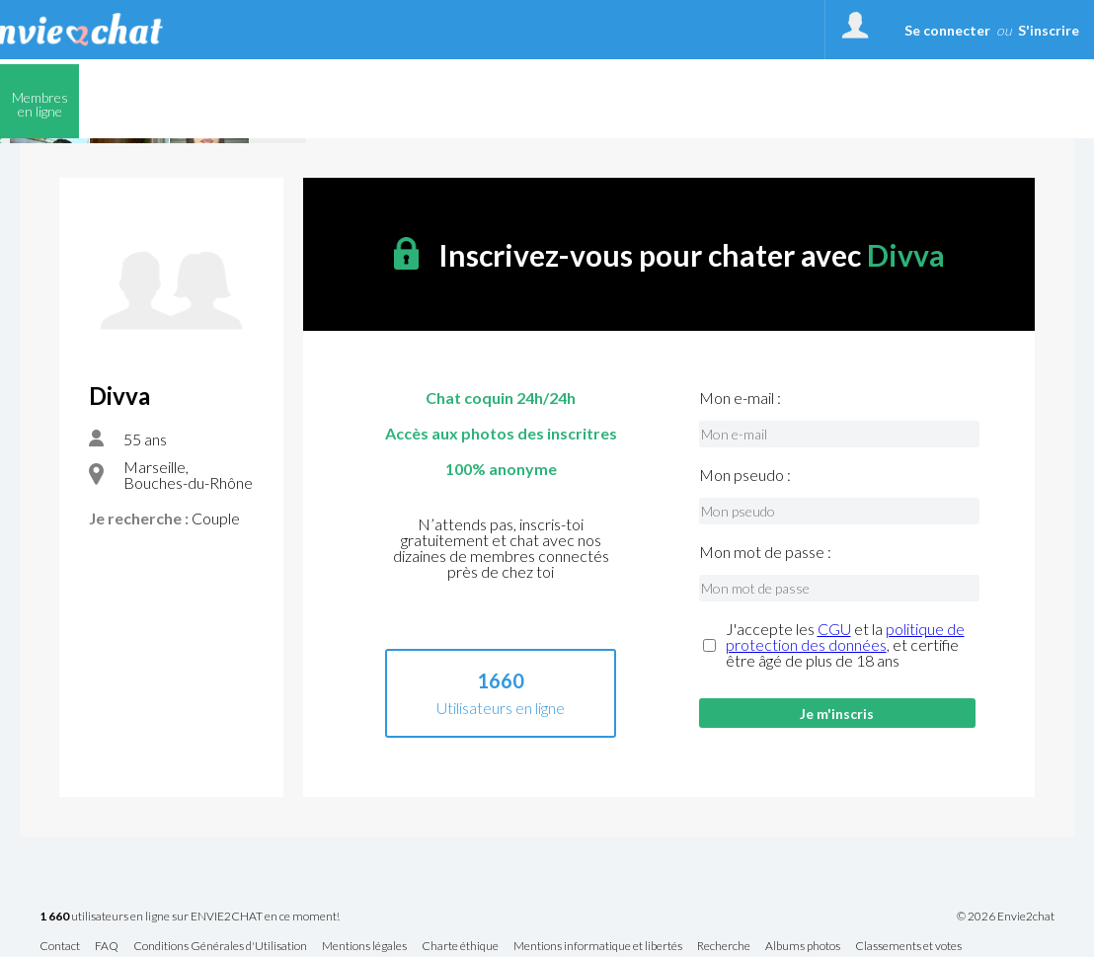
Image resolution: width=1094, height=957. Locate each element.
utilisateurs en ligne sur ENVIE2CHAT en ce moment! (189, 917)
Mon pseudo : (745, 475)
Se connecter (947, 30)
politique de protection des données (845, 636)
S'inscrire (1048, 30)
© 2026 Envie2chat (1006, 916)
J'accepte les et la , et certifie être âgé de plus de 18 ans (845, 645)
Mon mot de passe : (765, 552)
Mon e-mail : (740, 398)
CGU (834, 628)
